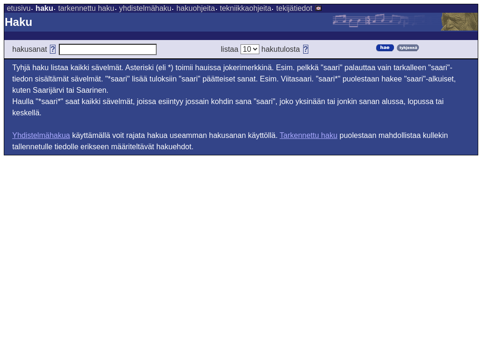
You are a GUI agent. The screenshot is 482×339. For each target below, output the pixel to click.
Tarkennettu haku (308, 135)
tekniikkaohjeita (245, 8)
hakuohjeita (196, 8)
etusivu (19, 8)
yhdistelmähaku (145, 8)
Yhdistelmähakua (41, 135)
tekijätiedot (294, 8)
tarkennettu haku (86, 8)
